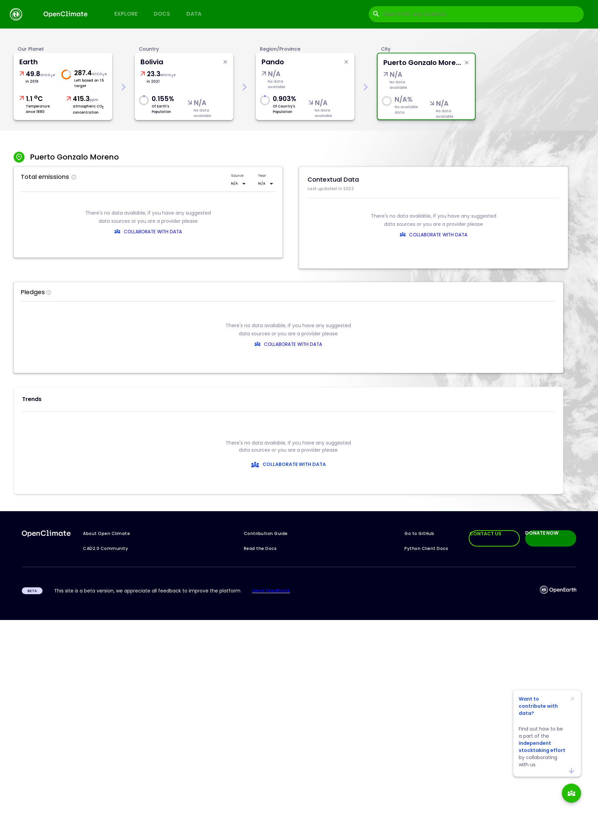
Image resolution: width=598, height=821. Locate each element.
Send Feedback (271, 590)
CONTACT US (485, 533)
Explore (125, 14)
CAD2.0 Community (105, 548)
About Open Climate (106, 533)
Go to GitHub (419, 533)
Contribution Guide (266, 533)
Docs (162, 14)
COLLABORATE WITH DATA (153, 232)
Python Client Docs (426, 548)
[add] (571, 793)
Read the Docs (260, 548)
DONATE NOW (542, 533)
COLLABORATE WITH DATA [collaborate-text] (285, 344)
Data (193, 14)
